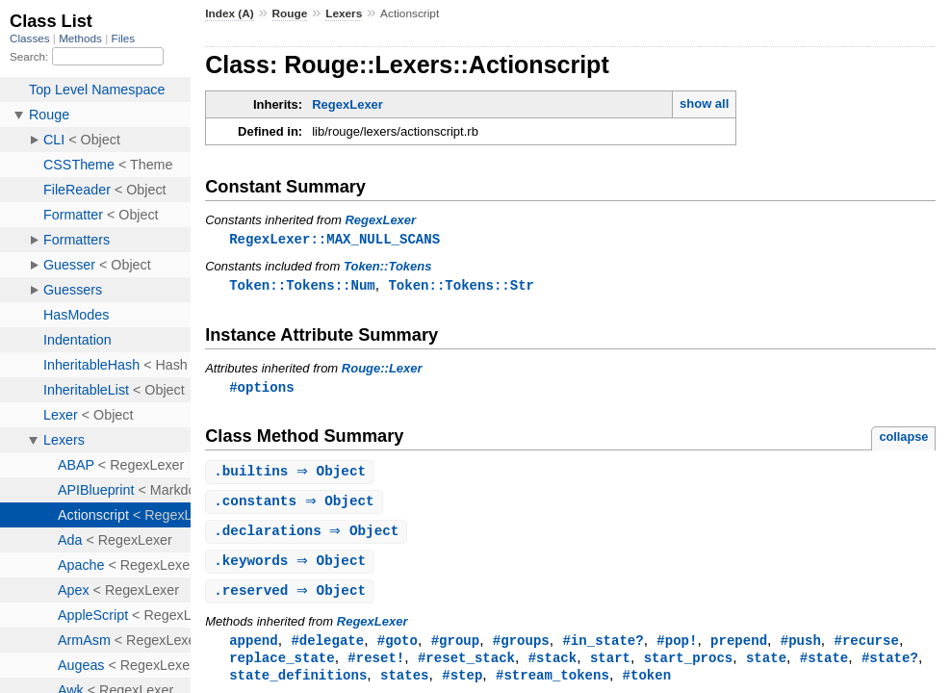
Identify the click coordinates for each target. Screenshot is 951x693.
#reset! (375, 666)
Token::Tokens (388, 267)
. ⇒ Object (292, 475)
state (766, 666)
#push (801, 648)
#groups (521, 648)
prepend (738, 648)
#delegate (327, 648)
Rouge (290, 13)
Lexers (343, 13)
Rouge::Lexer (382, 370)
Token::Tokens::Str (461, 286)
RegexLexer (347, 104)
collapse (903, 439)
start (610, 666)
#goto (397, 648)
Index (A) (229, 13)
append (253, 648)
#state (824, 666)
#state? (889, 666)
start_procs (688, 666)
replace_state (281, 666)
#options (261, 389)
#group (455, 648)
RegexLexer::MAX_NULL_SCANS (334, 239)
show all (704, 103)
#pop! (676, 648)
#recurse (866, 648)
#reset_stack (466, 666)
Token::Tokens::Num (302, 286)
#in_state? (602, 648)
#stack (553, 666)
